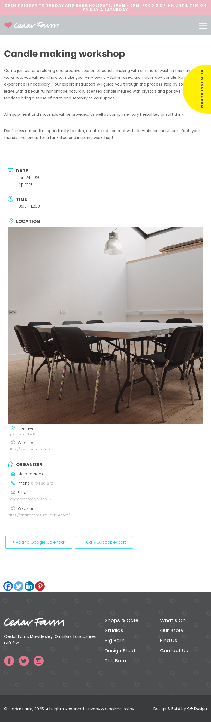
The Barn (115, 660)
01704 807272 (42, 483)
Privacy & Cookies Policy (110, 709)
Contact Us (174, 650)
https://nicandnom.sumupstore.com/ (39, 515)
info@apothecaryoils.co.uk (29, 499)
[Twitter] (18, 586)
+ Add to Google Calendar (40, 542)
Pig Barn (115, 640)
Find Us (168, 640)
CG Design (197, 708)
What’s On (173, 620)
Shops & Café (121, 620)
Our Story (171, 630)
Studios (114, 630)
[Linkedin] (29, 586)
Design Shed (120, 650)
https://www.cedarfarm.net (30, 449)
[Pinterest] (40, 586)
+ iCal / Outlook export (108, 542)
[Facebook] (8, 586)
